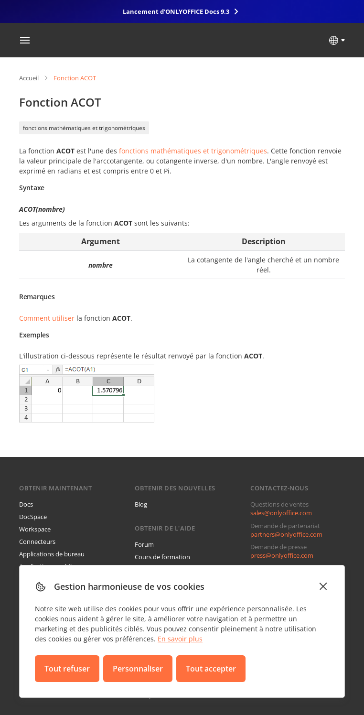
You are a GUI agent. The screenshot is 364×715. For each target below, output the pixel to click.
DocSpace (33, 516)
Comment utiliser (47, 318)
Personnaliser (138, 668)
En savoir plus (180, 638)
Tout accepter (211, 668)
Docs (26, 504)
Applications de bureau (52, 554)
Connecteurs (37, 541)
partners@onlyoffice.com (286, 534)
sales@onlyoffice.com (281, 513)
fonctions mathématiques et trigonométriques (84, 128)
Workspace (35, 529)
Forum (144, 544)
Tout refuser (67, 668)
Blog (141, 504)
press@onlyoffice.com (281, 555)
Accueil (29, 78)
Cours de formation (162, 556)
